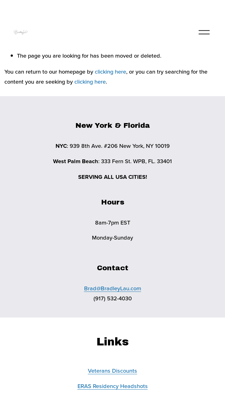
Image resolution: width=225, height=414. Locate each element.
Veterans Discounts (112, 370)
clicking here (110, 71)
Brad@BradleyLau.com (112, 288)
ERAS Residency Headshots (113, 386)
